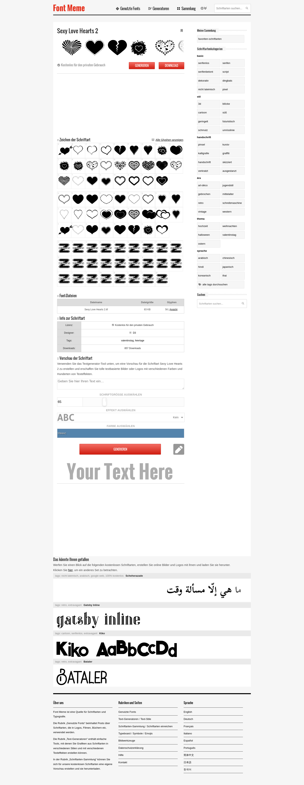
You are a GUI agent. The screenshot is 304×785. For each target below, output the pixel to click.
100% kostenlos (114, 575)
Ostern (201, 243)
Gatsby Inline (92, 605)
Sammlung (188, 8)
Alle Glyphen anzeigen (169, 139)
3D (199, 103)
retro (64, 605)
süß (225, 112)
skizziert (227, 162)
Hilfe (121, 755)
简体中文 (189, 755)
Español (188, 740)
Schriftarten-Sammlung (131, 726)
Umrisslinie (229, 130)
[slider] (104, 401)
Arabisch (203, 257)
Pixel (225, 89)
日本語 (187, 762)
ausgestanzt (229, 170)
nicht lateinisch (206, 89)
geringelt (203, 121)
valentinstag (127, 340)
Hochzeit (203, 226)
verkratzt (203, 170)
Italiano (188, 733)
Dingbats (227, 80)
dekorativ (203, 80)
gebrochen (204, 194)
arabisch (84, 575)
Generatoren (161, 8)
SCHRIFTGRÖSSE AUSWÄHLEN (120, 394)
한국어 (187, 769)
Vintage (202, 211)
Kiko (102, 633)
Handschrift (204, 162)
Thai (225, 275)
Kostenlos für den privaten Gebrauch (83, 65)
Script (226, 71)
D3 (134, 332)
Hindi (201, 266)
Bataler (88, 661)
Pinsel (201, 144)
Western (227, 211)
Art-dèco (203, 185)
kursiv (226, 144)
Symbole (138, 733)
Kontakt (122, 762)
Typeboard (124, 733)
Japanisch (228, 266)
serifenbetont (205, 71)
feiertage (139, 340)
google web (97, 575)
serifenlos (203, 63)
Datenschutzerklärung (130, 747)
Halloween (204, 234)
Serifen (226, 63)
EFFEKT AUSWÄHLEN (120, 410)
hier (70, 570)
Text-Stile (146, 719)
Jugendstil (228, 185)
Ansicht (173, 309)
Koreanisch (204, 275)
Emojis (149, 733)
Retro (201, 202)
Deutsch (188, 719)
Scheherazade (134, 575)
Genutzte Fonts (130, 8)
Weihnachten (230, 226)
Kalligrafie (203, 153)
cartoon (65, 633)
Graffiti (226, 153)
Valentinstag (229, 234)
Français (189, 726)
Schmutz (203, 130)
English (188, 711)
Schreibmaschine (232, 202)
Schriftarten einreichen (160, 726)
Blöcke (226, 103)
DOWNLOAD (171, 65)
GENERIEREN (142, 65)
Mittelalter (228, 194)
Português (189, 747)
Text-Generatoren (128, 719)
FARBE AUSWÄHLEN (121, 426)
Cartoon (202, 112)
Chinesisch (229, 257)
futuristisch (229, 121)
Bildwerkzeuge (126, 740)
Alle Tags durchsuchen (215, 284)
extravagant (75, 605)
